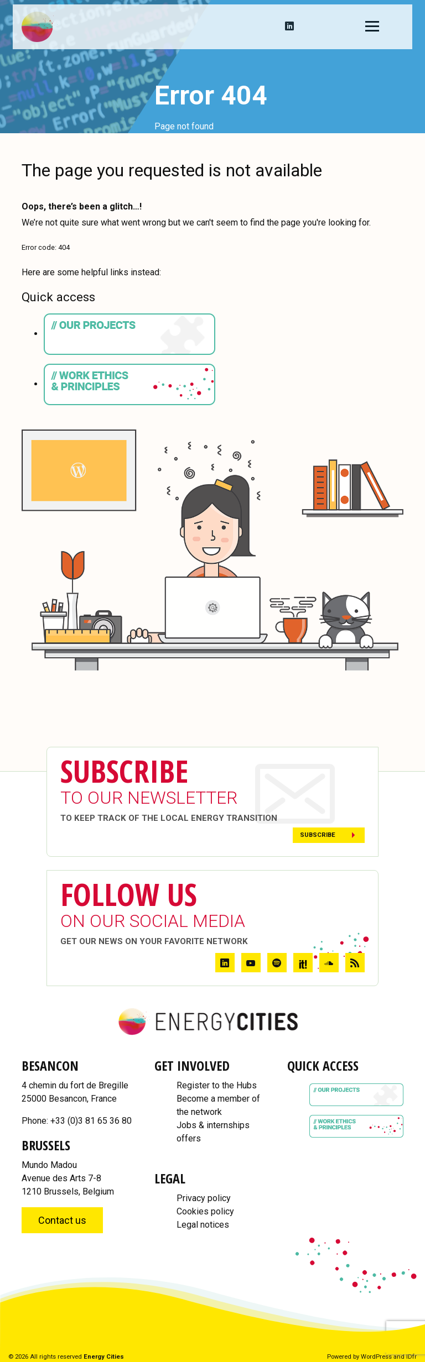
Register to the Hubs (217, 1085)
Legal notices (203, 1224)
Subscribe (317, 835)
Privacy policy (204, 1198)
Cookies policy (205, 1211)
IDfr (411, 1356)
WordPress (376, 1356)
